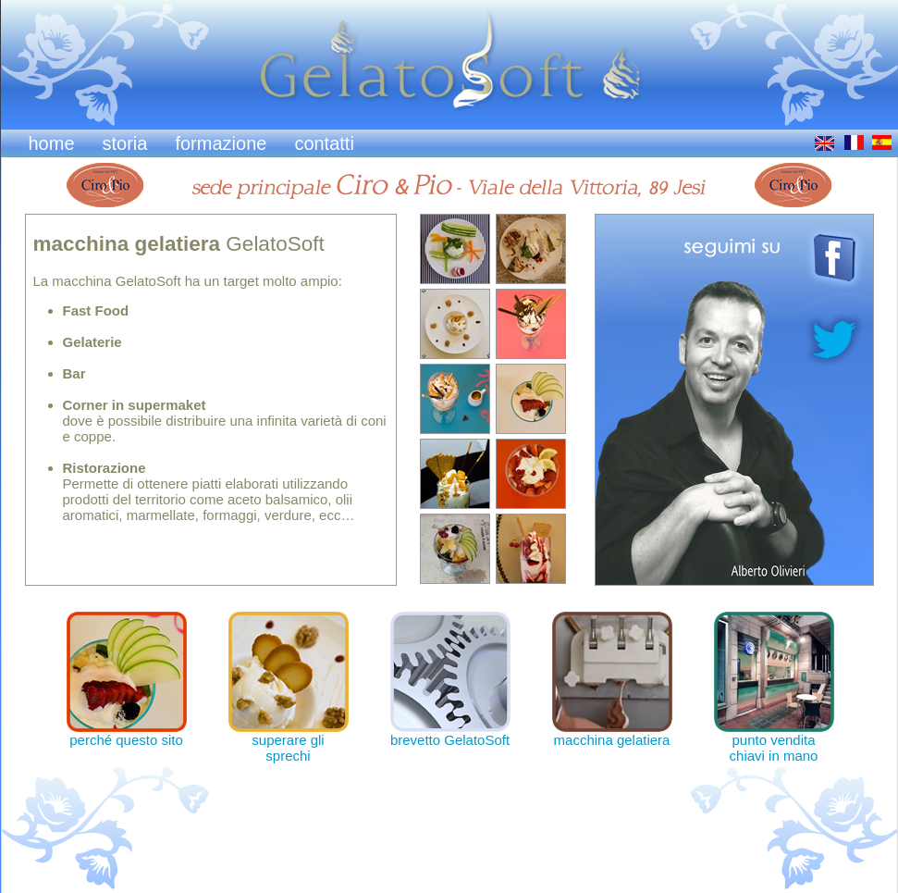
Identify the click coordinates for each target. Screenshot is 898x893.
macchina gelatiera (612, 733)
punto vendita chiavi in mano (774, 741)
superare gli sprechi (288, 741)
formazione (220, 143)
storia (125, 143)
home (52, 143)
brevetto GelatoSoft (450, 733)
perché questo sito (127, 733)
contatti (323, 143)
